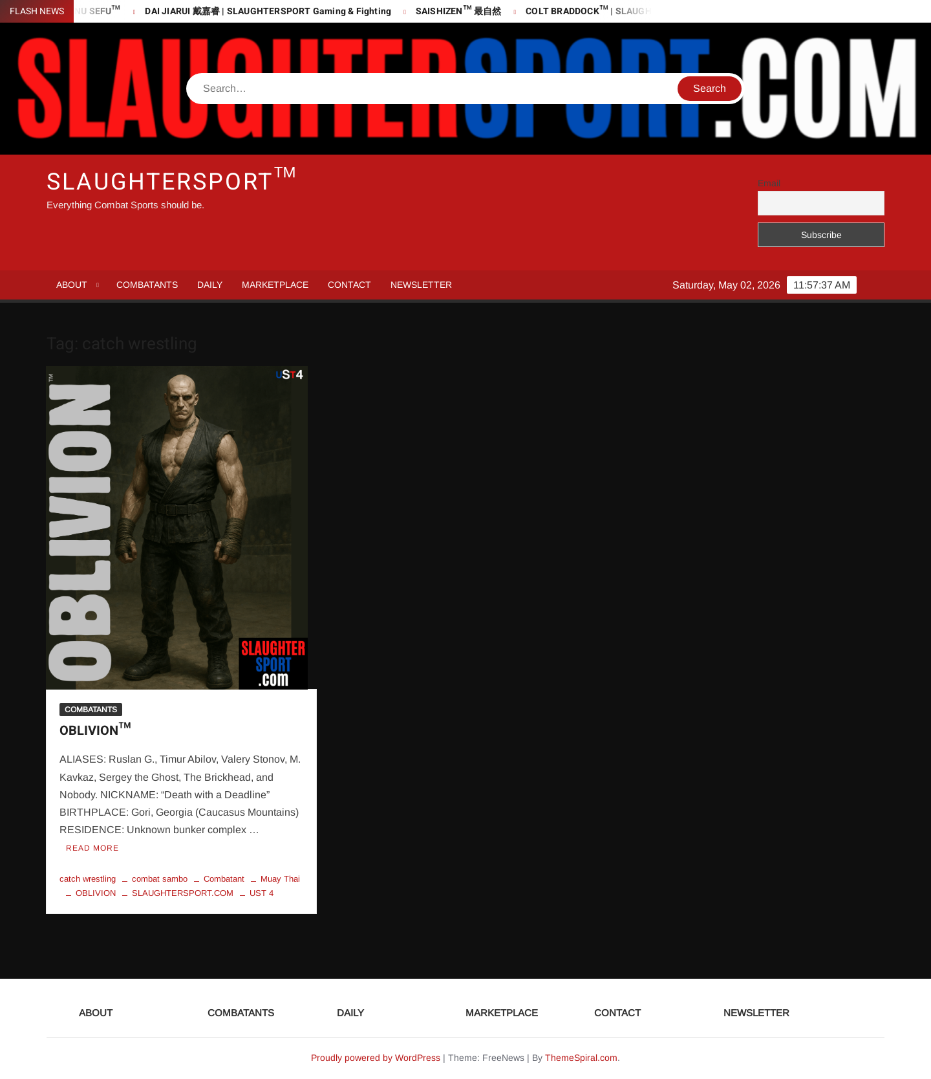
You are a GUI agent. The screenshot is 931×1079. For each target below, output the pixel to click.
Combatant (224, 879)
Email (769, 183)
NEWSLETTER (421, 284)
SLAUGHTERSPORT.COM (182, 893)
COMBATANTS (147, 284)
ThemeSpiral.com (581, 1057)
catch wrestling (87, 879)
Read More (92, 848)
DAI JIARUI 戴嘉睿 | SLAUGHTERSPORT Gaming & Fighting (274, 11)
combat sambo (159, 879)
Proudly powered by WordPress (375, 1057)
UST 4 (261, 893)
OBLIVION (96, 893)
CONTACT (349, 284)
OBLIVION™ (95, 730)
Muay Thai (280, 879)
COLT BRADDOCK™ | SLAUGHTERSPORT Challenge (640, 11)
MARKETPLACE (275, 284)
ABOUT (71, 284)
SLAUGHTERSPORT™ (172, 182)
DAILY (209, 284)
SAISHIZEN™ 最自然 (464, 11)
